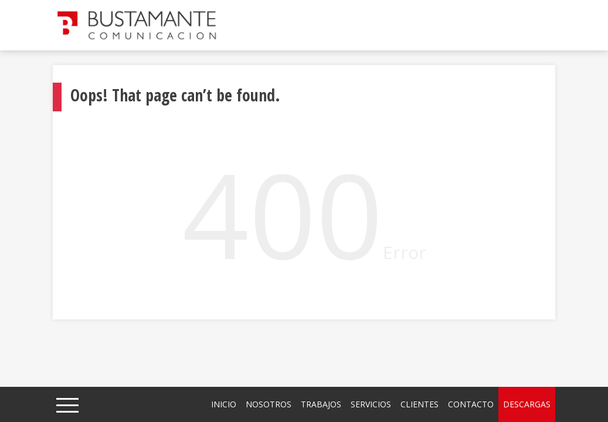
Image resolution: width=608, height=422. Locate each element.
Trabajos (321, 404)
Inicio (223, 404)
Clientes (419, 404)
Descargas (527, 404)
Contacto (471, 404)
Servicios (371, 404)
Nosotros (268, 404)
